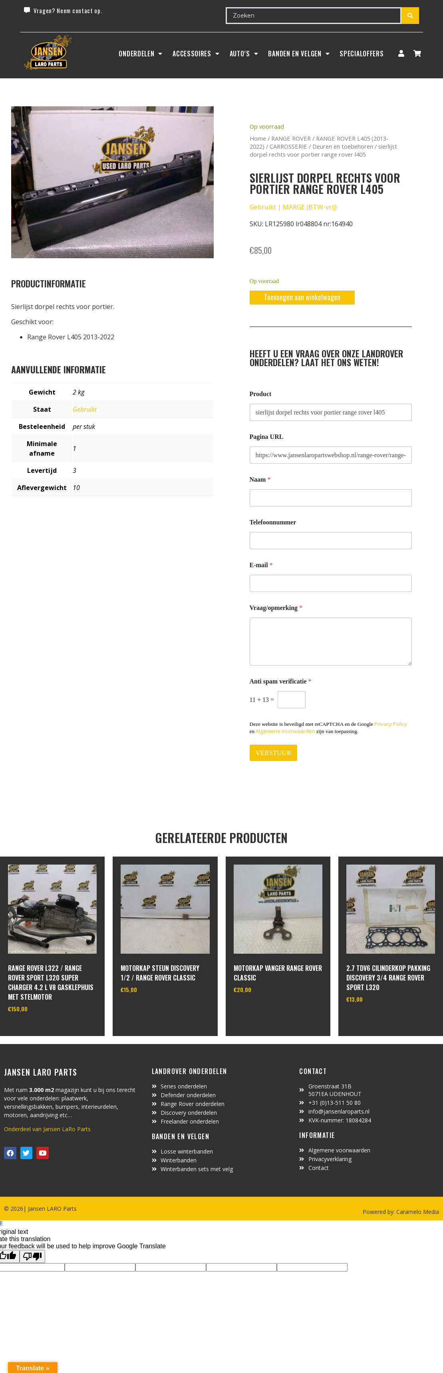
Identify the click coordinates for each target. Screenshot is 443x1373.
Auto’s (244, 53)
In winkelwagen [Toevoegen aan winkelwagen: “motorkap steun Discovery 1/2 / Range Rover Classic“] (150, 1009)
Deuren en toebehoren (342, 146)
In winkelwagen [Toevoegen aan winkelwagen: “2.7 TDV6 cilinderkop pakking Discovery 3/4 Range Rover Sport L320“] (376, 1019)
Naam (260, 479)
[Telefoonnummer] (331, 540)
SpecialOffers (361, 53)
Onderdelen (141, 53)
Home (258, 138)
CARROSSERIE (288, 146)
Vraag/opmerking (276, 607)
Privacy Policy (390, 723)
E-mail (261, 565)
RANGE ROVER (291, 138)
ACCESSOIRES (196, 53)
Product (261, 394)
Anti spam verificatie (281, 681)
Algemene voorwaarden (285, 731)
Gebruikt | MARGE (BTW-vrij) (293, 207)
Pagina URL (267, 436)
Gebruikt (85, 409)
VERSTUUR (274, 753)
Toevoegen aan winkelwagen (302, 297)
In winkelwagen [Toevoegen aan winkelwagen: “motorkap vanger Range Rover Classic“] (263, 1009)
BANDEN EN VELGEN (299, 53)
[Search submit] (410, 15)
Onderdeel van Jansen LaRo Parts (47, 1129)
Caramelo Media (417, 1212)
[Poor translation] (32, 1256)
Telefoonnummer (273, 522)
